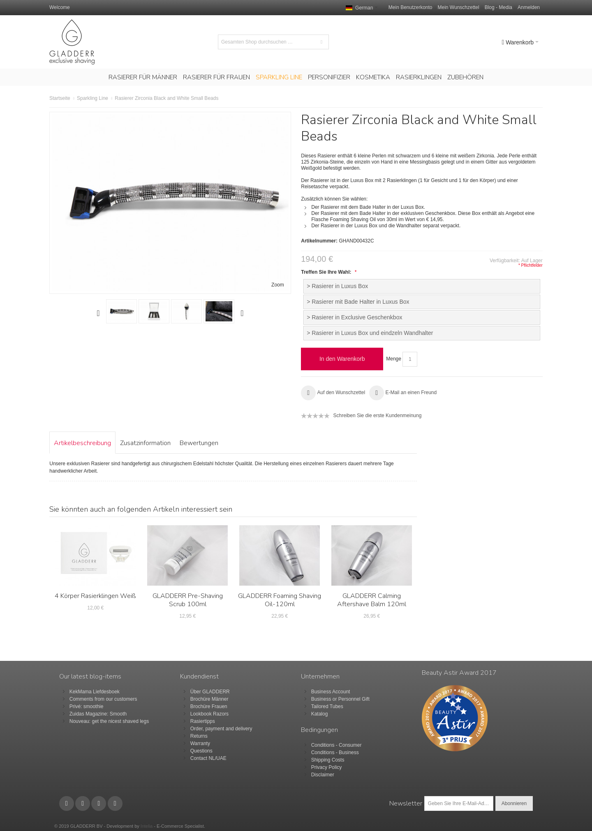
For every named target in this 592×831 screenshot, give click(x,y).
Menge (393, 359)
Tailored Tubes (327, 706)
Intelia (147, 826)
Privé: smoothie (86, 706)
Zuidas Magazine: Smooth (98, 714)
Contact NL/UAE (208, 758)
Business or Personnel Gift (340, 699)
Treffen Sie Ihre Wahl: (328, 272)
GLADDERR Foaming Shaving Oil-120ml (279, 600)
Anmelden (529, 7)
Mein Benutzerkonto (410, 7)
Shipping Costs (328, 760)
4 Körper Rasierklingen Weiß (95, 595)
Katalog (319, 714)
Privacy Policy (326, 767)
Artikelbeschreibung (82, 443)
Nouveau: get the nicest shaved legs (109, 721)
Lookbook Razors (209, 714)
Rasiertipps (202, 721)
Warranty (200, 743)
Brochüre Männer (209, 699)
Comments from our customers (103, 699)
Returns (199, 736)
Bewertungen (199, 443)
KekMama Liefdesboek (94, 692)
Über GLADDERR (210, 692)
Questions (201, 751)
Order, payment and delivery (221, 729)
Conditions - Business (335, 752)
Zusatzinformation (145, 443)
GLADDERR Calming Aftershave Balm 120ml (371, 600)
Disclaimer (322, 775)
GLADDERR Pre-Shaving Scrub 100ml (188, 600)
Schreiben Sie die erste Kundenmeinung (377, 415)
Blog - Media (498, 7)
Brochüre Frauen (208, 706)
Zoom (277, 285)
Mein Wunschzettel (458, 7)
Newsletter (405, 803)
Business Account (330, 692)
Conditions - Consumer (336, 745)
